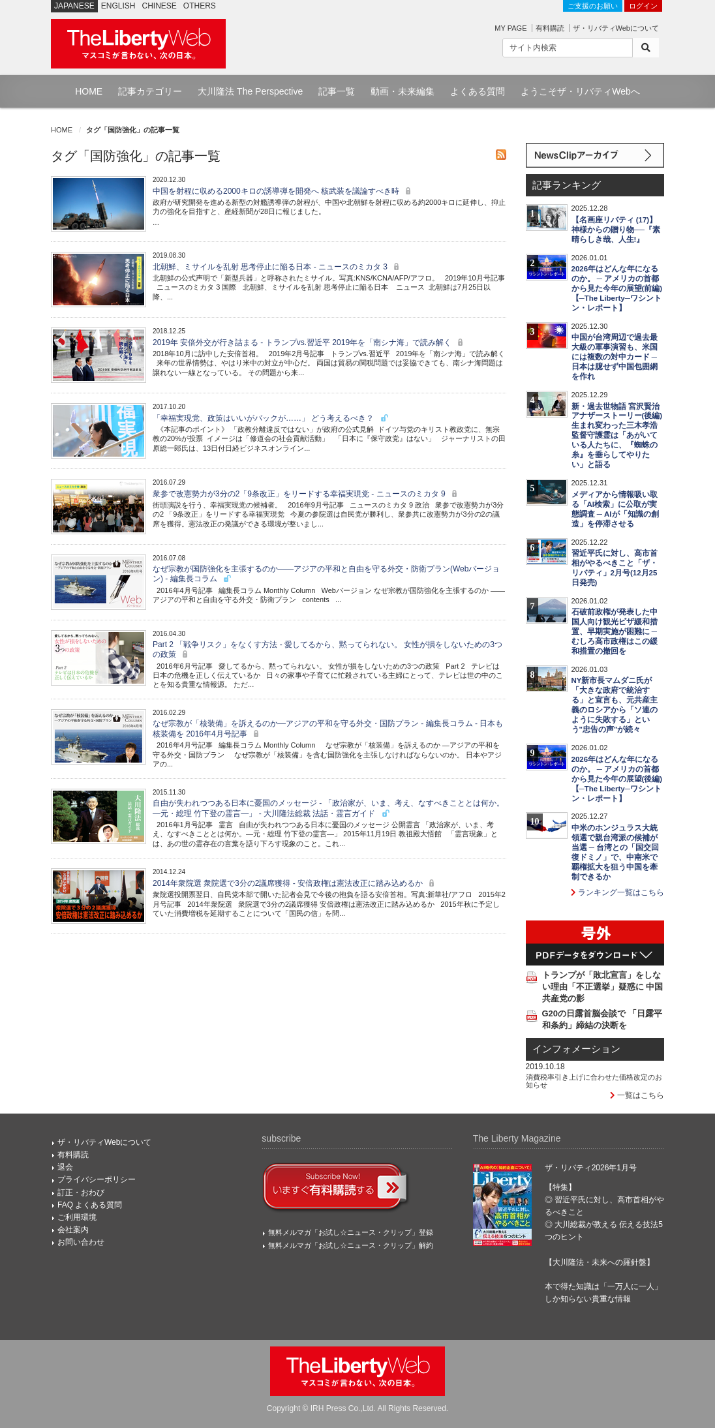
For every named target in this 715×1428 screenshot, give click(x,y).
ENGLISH (118, 5)
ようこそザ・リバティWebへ (580, 91)
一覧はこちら (637, 1095)
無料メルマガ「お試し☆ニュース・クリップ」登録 (350, 1232)
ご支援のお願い (593, 6)
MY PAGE (510, 28)
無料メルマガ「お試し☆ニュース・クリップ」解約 (350, 1245)
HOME (88, 91)
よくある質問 (477, 91)
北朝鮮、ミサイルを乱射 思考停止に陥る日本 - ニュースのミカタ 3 (278, 266)
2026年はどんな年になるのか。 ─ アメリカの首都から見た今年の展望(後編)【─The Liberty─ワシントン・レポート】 (617, 778)
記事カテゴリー (150, 91)
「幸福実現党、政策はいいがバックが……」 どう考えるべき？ (271, 418)
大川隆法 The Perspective (250, 91)
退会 (65, 1167)
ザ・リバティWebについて (616, 28)
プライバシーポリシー (96, 1179)
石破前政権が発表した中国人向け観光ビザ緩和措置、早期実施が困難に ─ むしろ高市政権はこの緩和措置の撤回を (614, 631)
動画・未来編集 (402, 91)
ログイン (643, 6)
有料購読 (550, 28)
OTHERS (199, 5)
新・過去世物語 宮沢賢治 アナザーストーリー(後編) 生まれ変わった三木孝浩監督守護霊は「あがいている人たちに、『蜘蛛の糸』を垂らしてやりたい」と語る (617, 436)
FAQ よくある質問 (89, 1204)
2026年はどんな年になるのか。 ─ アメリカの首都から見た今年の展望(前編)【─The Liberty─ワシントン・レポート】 (617, 288)
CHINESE (159, 5)
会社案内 (73, 1229)
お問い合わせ (80, 1242)
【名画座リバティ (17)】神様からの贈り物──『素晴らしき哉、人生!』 (615, 229)
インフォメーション (576, 1049)
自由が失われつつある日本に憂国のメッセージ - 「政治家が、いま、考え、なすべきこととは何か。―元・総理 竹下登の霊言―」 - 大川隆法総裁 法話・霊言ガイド (328, 807)
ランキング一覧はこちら (617, 892)
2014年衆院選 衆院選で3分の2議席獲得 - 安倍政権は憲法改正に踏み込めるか (295, 883)
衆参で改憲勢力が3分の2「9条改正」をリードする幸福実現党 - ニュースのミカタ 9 (307, 493)
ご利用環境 (77, 1217)
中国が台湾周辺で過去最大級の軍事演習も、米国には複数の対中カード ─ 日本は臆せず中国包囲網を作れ (614, 356)
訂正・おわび (80, 1192)
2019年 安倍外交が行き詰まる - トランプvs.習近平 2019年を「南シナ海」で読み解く (309, 342)
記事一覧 (336, 91)
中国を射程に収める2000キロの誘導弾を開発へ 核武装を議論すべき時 (283, 191)
